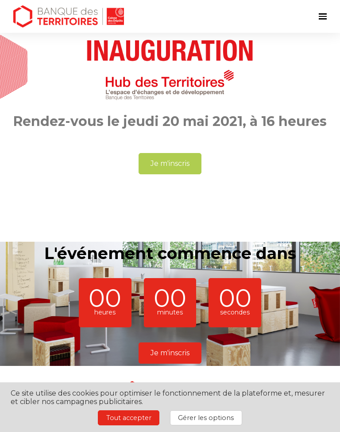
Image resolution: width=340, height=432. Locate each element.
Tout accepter (128, 418)
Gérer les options (206, 418)
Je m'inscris (170, 163)
